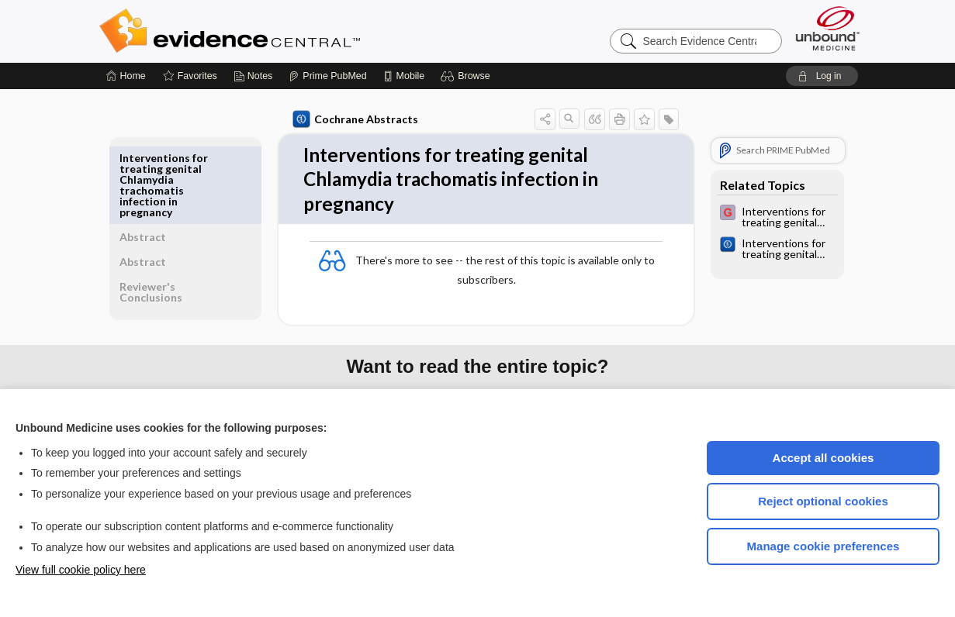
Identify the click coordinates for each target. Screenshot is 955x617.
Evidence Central (292, 31)
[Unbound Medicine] (828, 28)
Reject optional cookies (823, 501)
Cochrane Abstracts (353, 119)
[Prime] (327, 76)
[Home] (126, 76)
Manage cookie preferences (823, 546)
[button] (467, 76)
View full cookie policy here (81, 570)
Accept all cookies (823, 457)
